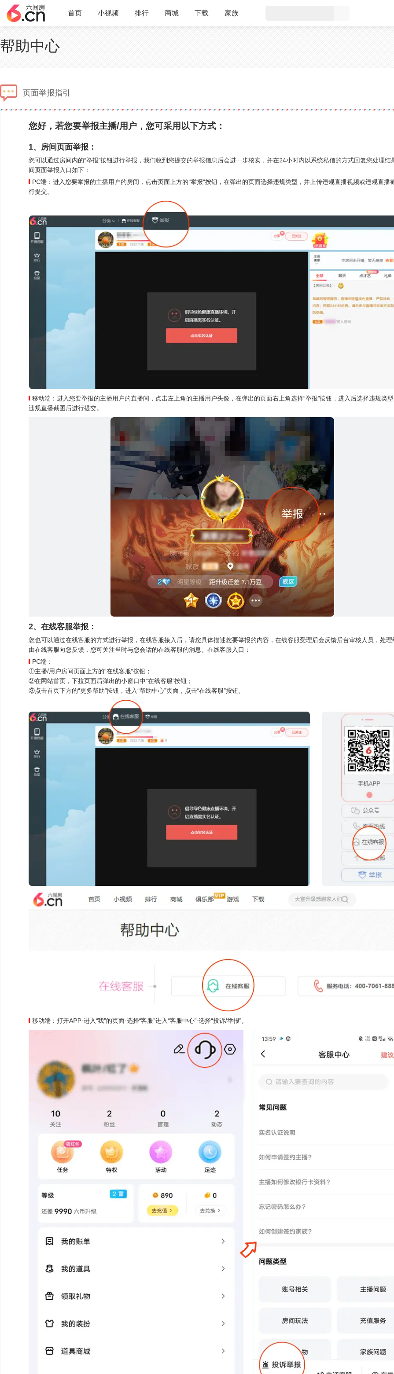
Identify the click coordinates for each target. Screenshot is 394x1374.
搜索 (341, 13)
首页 (75, 16)
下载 (202, 13)
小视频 (108, 16)
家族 (232, 16)
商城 (172, 16)
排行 (142, 13)
